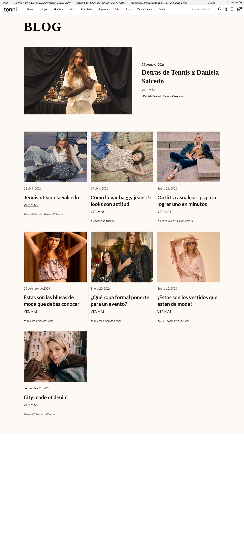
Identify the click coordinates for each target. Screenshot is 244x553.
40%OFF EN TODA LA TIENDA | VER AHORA (102, 2)
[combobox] (203, 9)
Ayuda (211, 2)
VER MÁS (149, 90)
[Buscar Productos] (187, 9)
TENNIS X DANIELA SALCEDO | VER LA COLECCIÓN (44, 2)
